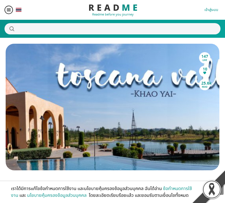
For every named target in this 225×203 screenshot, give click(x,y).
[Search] (112, 28)
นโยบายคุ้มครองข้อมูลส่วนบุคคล (57, 195)
